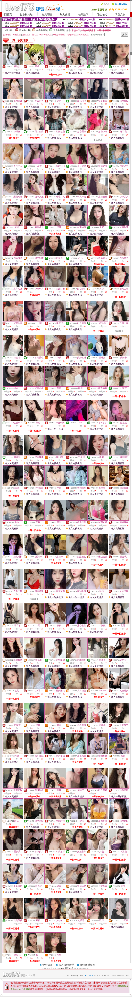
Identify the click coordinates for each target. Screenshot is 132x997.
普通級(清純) (59, 30)
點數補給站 (26, 14)
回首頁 (8, 14)
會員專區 (47, 14)
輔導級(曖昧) (42, 30)
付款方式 (102, 14)
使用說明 (83, 14)
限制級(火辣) (25, 30)
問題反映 (120, 14)
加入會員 (65, 14)
